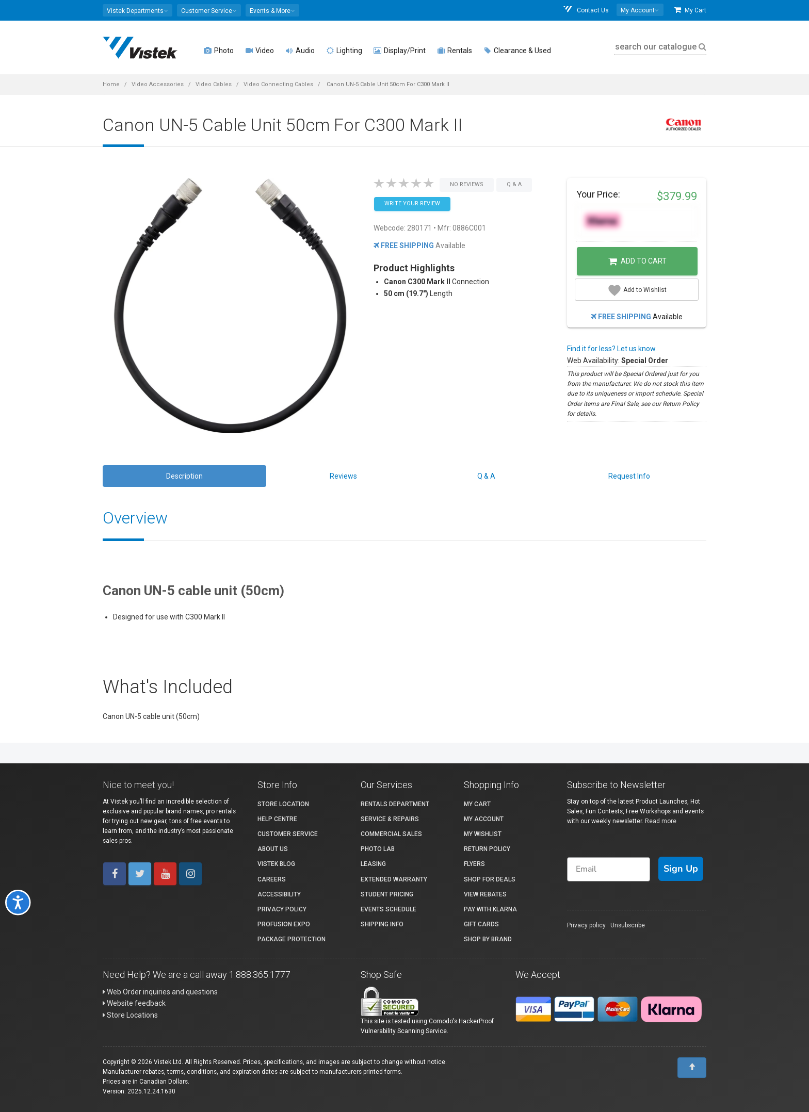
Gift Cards (481, 924)
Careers (271, 879)
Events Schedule (388, 909)
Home (111, 84)
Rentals (454, 50)
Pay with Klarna (490, 909)
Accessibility (279, 894)
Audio (300, 50)
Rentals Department (395, 804)
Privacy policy (586, 925)
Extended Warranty (394, 879)
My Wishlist (482, 834)
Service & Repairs (390, 819)
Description (184, 476)
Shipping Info (382, 924)
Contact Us (585, 10)
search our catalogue (659, 47)
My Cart (690, 10)
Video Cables (214, 84)
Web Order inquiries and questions (160, 992)
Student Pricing (387, 894)
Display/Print (400, 50)
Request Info (629, 476)
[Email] (608, 869)
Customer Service (287, 834)
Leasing (373, 864)
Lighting (344, 50)
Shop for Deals (489, 879)
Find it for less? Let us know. (612, 349)
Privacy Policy (281, 909)
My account (484, 819)
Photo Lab (378, 849)
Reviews (343, 476)
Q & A (486, 476)
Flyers (474, 864)
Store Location (283, 804)
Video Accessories (158, 84)
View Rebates (485, 894)
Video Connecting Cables (278, 84)
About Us (272, 849)
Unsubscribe (627, 925)
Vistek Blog (276, 864)
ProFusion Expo (283, 924)
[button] (137, 10)
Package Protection (291, 939)
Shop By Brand (488, 939)
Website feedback (134, 1003)
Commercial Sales (391, 834)
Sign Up (681, 868)
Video (259, 50)
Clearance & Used (517, 50)
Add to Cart (637, 261)
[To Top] (691, 1067)
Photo (219, 50)
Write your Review (412, 203)
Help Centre (277, 819)
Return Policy (487, 849)
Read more (660, 821)
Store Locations (130, 1015)
